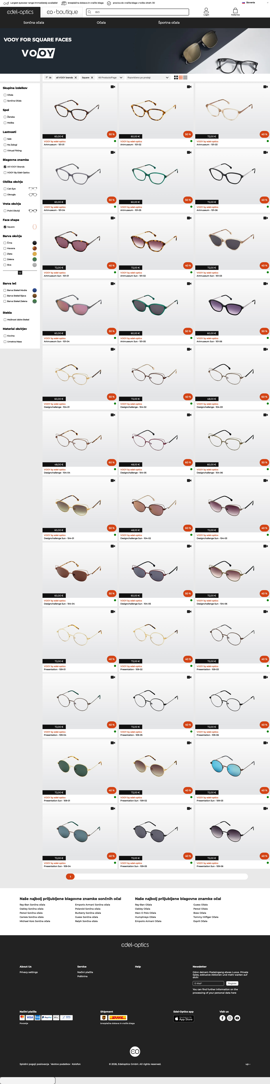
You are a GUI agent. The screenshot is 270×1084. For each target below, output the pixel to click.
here (233, 992)
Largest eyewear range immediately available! (34, 3)
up (248, 1064)
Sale (7, 139)
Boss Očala (199, 913)
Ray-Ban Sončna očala (32, 904)
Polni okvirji (20, 211)
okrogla (20, 194)
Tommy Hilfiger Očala (205, 917)
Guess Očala (200, 904)
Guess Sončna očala (86, 917)
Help (138, 966)
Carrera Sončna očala (32, 917)
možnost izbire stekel (16, 319)
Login (206, 15)
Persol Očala (200, 908)
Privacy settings (29, 972)
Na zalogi (10, 144)
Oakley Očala (142, 908)
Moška (9, 122)
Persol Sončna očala (31, 913)
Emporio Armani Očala (148, 921)
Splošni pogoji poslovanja (34, 1064)
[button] (20, 12)
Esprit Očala (200, 921)
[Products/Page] (110, 77)
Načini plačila (85, 972)
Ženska (9, 117)
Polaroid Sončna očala (87, 908)
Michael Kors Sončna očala (35, 921)
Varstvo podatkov (60, 1064)
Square (20, 227)
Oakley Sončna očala (31, 908)
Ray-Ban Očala (143, 904)
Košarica (235, 15)
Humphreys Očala (145, 917)
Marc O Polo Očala (145, 913)
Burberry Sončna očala (88, 913)
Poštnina (82, 976)
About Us (25, 966)
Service (81, 966)
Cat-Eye (20, 189)
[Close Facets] (20, 77)
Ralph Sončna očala (86, 921)
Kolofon (76, 1064)
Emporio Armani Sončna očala (92, 904)
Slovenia (250, 2)
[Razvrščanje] (148, 77)
